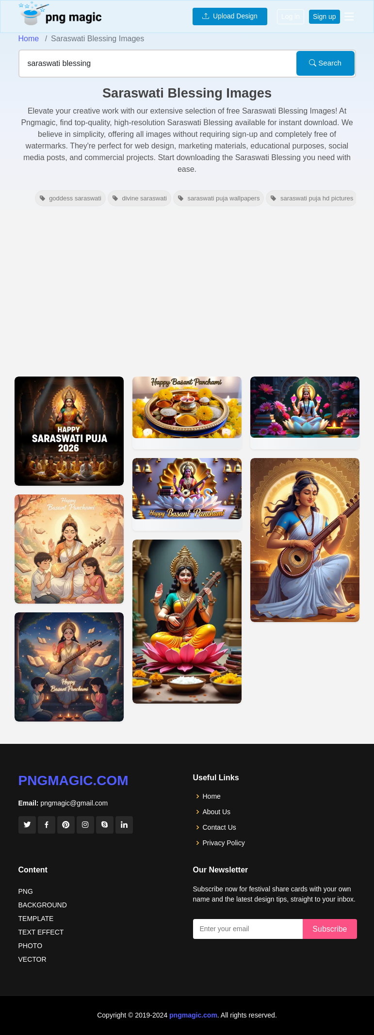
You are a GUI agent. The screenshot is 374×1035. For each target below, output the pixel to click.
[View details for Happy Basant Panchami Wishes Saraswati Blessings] (69, 549)
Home (28, 38)
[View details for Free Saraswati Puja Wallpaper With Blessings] (304, 413)
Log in (290, 16)
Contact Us (219, 827)
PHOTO (30, 945)
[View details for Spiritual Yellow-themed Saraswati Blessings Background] (187, 413)
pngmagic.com (73, 780)
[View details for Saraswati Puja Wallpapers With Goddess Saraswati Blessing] (187, 622)
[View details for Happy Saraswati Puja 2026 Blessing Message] (69, 431)
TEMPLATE (36, 918)
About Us (217, 811)
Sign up (324, 16)
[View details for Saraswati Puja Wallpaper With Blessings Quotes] (304, 540)
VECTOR (32, 959)
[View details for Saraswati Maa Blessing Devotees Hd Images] (187, 494)
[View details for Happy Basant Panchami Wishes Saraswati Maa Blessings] (69, 667)
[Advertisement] (187, 290)
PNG (25, 891)
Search (325, 63)
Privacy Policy (224, 842)
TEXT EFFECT (41, 932)
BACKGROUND (42, 905)
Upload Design (230, 16)
